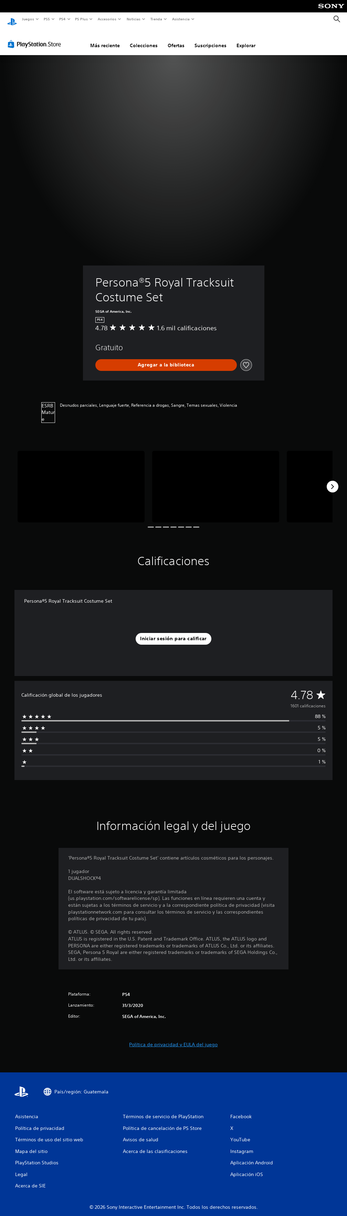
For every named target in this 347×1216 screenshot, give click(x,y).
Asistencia (181, 19)
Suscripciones (210, 39)
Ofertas (176, 39)
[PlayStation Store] (36, 37)
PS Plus (81, 19)
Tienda (156, 19)
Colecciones (144, 39)
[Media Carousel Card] (81, 480)
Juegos (28, 19)
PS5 (47, 19)
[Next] (332, 480)
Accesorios (107, 19)
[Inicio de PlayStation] (12, 19)
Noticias (134, 19)
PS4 (62, 19)
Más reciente (105, 39)
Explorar (245, 39)
